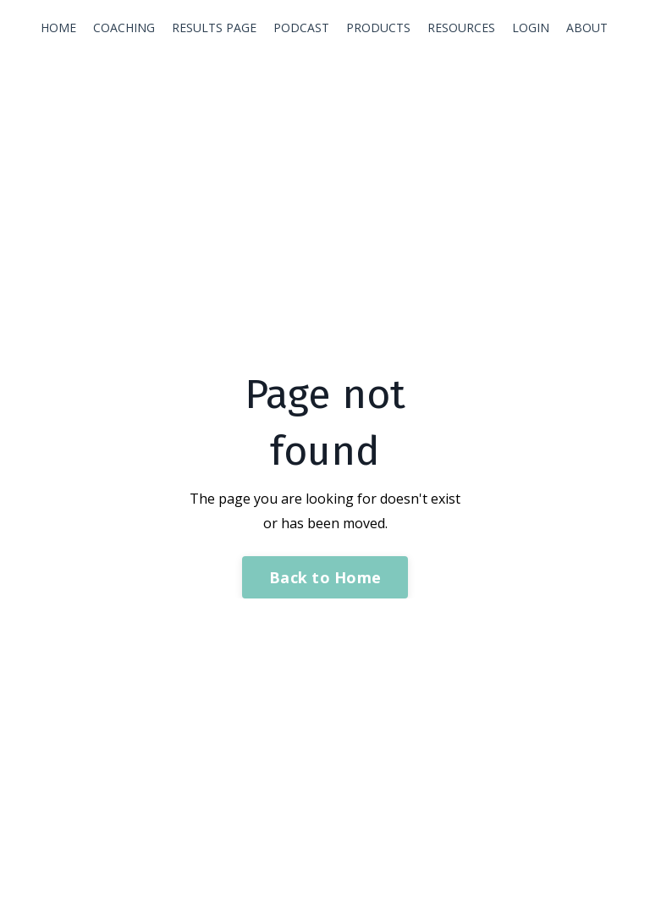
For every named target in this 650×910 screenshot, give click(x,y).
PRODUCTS (378, 27)
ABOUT (587, 27)
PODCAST (301, 27)
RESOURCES (461, 27)
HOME (58, 27)
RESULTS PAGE (214, 27)
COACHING (124, 27)
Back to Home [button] (325, 577)
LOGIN (530, 27)
